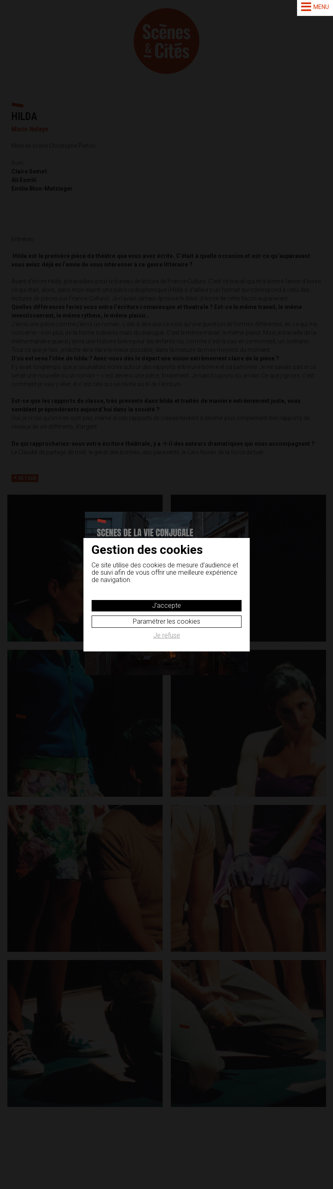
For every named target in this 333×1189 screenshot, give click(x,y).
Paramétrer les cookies (166, 621)
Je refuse (166, 635)
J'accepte (166, 605)
